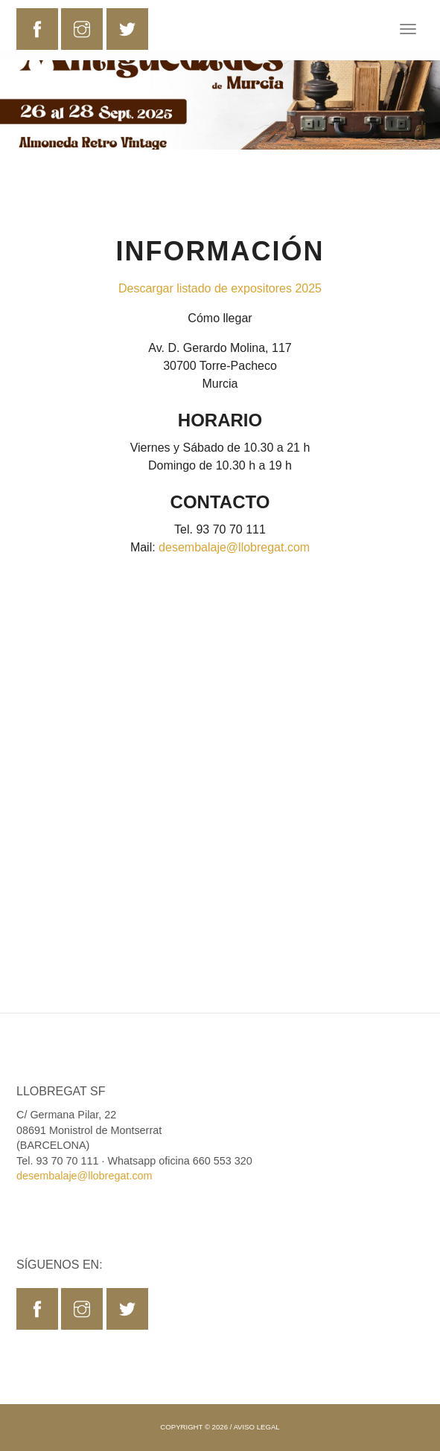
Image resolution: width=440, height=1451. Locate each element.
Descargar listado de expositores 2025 (220, 288)
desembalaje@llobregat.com (234, 547)
